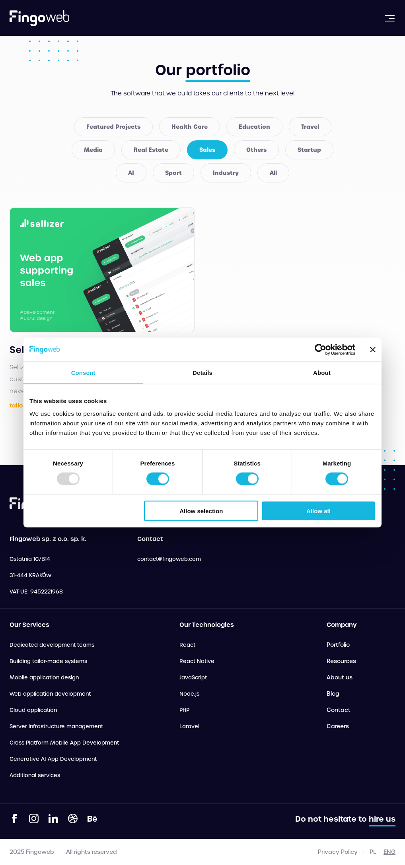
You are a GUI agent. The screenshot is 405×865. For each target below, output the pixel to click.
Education (254, 127)
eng (389, 851)
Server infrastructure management (56, 726)
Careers (338, 726)
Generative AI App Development (53, 759)
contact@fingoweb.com (169, 559)
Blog (333, 693)
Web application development (50, 693)
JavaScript (193, 677)
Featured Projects (113, 127)
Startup (309, 150)
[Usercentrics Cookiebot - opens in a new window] (320, 350)
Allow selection (201, 510)
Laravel (189, 726)
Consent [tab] (83, 372)
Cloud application (33, 710)
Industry (226, 173)
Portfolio (338, 644)
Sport (173, 173)
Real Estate (151, 150)
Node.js (189, 693)
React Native (196, 661)
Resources (341, 661)
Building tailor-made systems (48, 661)
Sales (207, 150)
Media (93, 150)
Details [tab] (202, 372)
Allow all (318, 510)
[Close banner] (373, 350)
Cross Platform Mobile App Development (64, 742)
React (187, 645)
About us (339, 677)
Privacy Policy (338, 852)
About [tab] (322, 372)
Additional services (35, 775)
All (273, 173)
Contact (338, 710)
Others (256, 150)
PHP (184, 710)
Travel (310, 127)
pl (373, 851)
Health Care (189, 127)
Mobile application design (44, 677)
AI (131, 173)
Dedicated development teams (52, 645)
